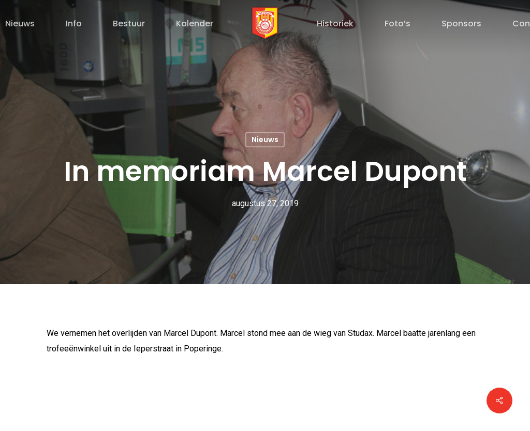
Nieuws (265, 139)
